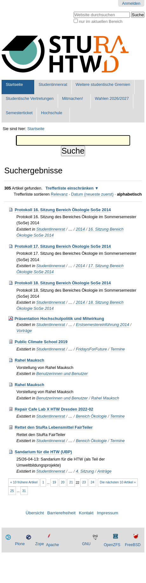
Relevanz (59, 194)
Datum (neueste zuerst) (92, 194)
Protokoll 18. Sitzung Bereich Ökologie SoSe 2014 (63, 283)
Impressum (107, 512)
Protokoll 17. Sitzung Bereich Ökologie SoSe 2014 (63, 246)
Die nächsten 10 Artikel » (118, 482)
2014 (80, 229)
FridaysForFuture (91, 349)
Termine (117, 349)
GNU (86, 544)
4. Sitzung (85, 471)
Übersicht (35, 512)
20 (62, 482)
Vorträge (24, 330)
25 (12, 491)
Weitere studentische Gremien (103, 84)
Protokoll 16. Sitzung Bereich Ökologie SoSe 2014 (63, 209)
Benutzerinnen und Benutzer (62, 373)
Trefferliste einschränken (69, 188)
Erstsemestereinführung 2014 (102, 324)
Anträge (104, 471)
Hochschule (51, 112)
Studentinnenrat (52, 84)
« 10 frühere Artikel (23, 482)
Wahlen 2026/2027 (112, 98)
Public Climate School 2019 (41, 341)
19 (54, 482)
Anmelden (131, 3)
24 (92, 482)
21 (71, 482)
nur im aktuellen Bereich (101, 21)
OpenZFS (112, 545)
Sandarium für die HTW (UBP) (43, 451)
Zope (39, 544)
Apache (52, 545)
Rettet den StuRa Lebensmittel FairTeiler (54, 427)
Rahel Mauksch (29, 360)
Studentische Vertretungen (30, 98)
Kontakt (86, 512)
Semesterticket (19, 112)
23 (84, 482)
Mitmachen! (72, 98)
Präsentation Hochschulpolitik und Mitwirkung (59, 318)
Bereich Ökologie (91, 416)
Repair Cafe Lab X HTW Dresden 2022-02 (54, 409)
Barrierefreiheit (61, 512)
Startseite (14, 84)
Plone (20, 544)
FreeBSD (132, 545)
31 (24, 491)
